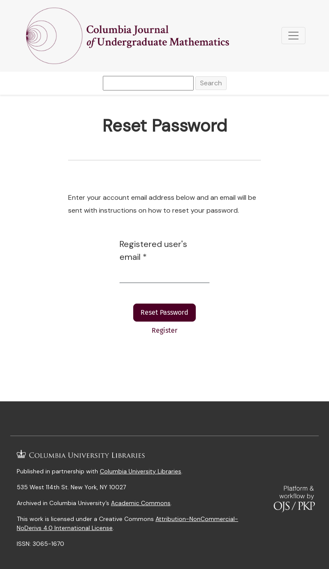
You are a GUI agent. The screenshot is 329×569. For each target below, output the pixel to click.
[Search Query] (148, 83)
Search (211, 82)
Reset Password (164, 312)
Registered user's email (153, 250)
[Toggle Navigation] (293, 35)
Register (164, 330)
